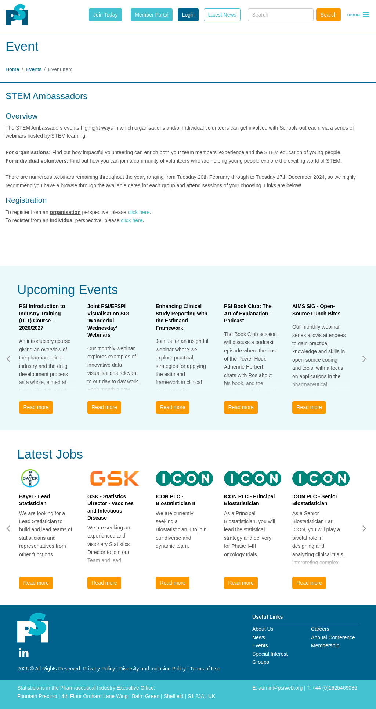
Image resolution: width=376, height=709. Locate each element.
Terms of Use (205, 669)
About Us (263, 629)
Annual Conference (333, 637)
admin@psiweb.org (280, 688)
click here (138, 212)
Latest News (222, 15)
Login (188, 15)
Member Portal (152, 15)
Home (12, 69)
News (258, 637)
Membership (325, 645)
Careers (320, 629)
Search (329, 15)
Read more (35, 407)
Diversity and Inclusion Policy (152, 669)
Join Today (105, 15)
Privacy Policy (99, 669)
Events (33, 69)
